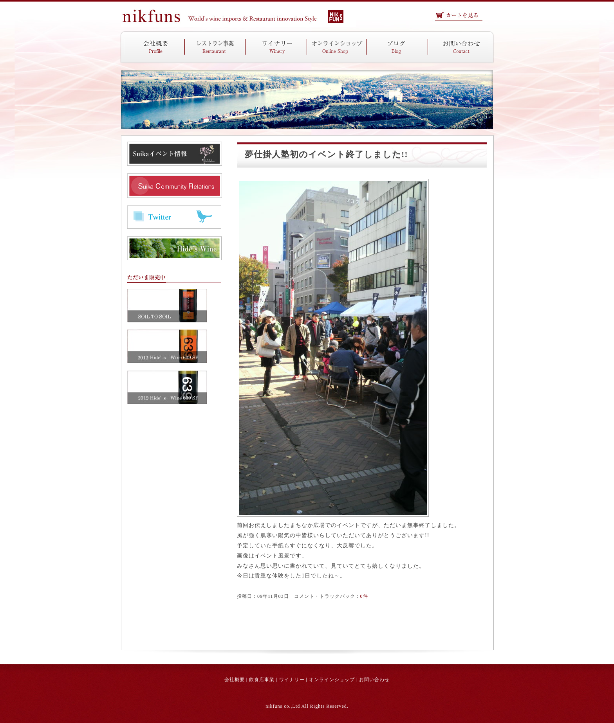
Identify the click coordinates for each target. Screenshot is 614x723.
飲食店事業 (261, 679)
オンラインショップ (332, 679)
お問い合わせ (374, 679)
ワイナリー (292, 679)
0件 (364, 596)
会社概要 (234, 679)
